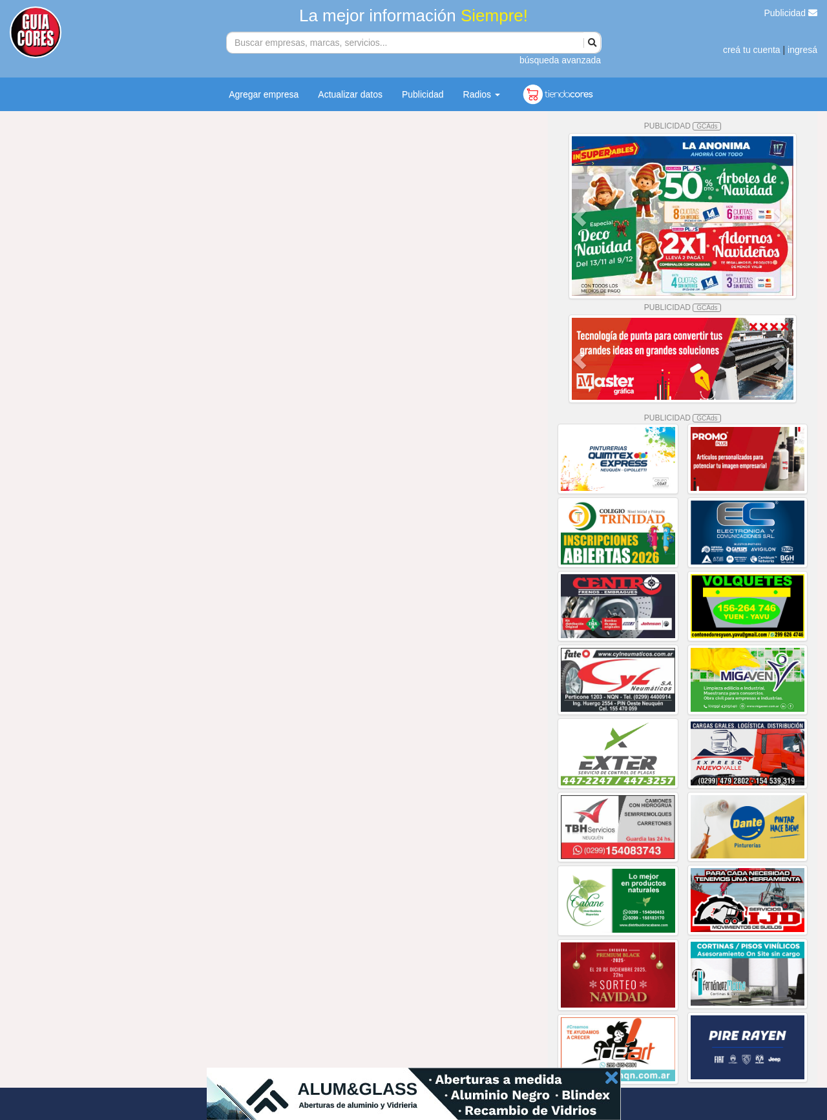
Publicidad (791, 13)
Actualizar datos (350, 94)
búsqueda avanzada (560, 60)
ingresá (802, 50)
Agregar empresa (263, 94)
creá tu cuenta (751, 50)
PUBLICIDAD (683, 125)
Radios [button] (481, 94)
